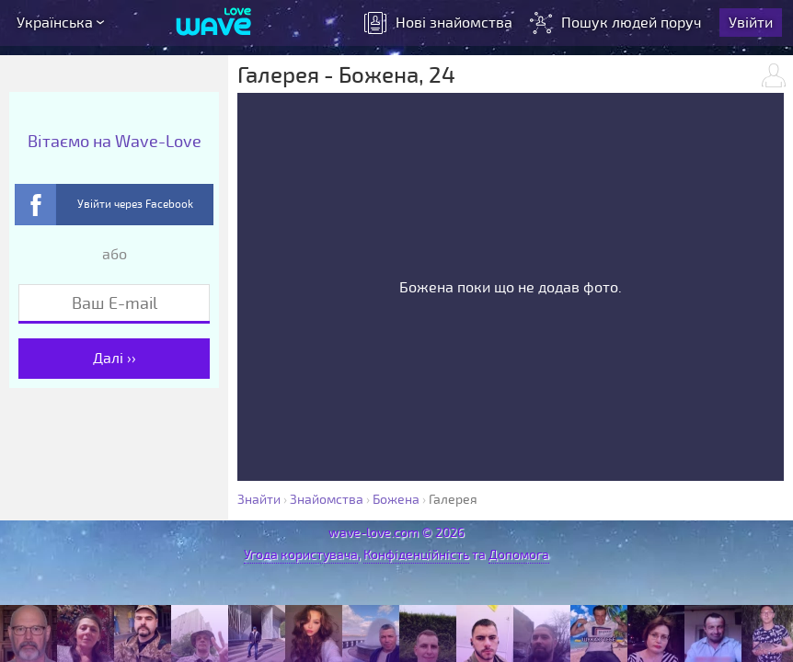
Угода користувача (301, 555)
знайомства (438, 23)
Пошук (618, 23)
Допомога (518, 555)
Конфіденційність (416, 555)
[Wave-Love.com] (214, 23)
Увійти (751, 23)
